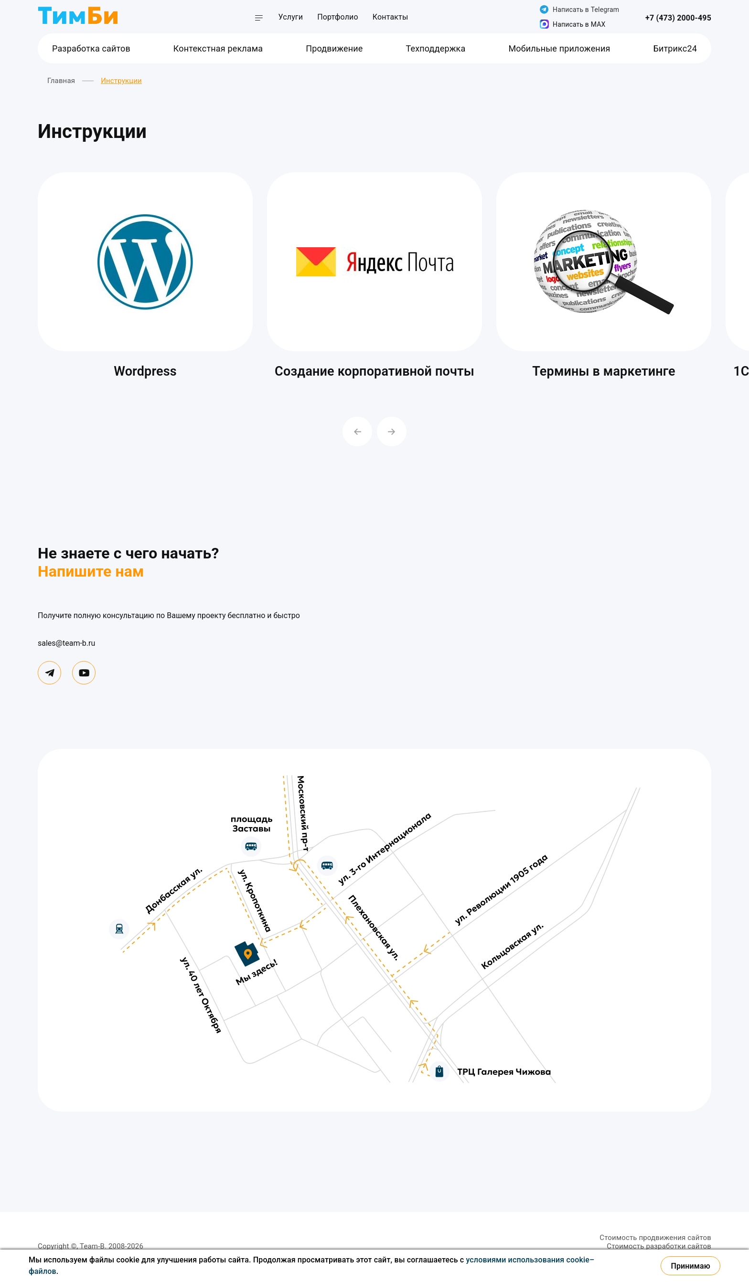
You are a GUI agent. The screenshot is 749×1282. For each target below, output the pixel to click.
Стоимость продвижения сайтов (655, 1237)
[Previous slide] (357, 431)
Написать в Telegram (579, 9)
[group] (145, 278)
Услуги (290, 16)
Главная (61, 80)
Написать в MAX (572, 24)
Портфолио (337, 16)
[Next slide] (392, 431)
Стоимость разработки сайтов (659, 1246)
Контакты (390, 16)
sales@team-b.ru (66, 643)
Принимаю (690, 1266)
